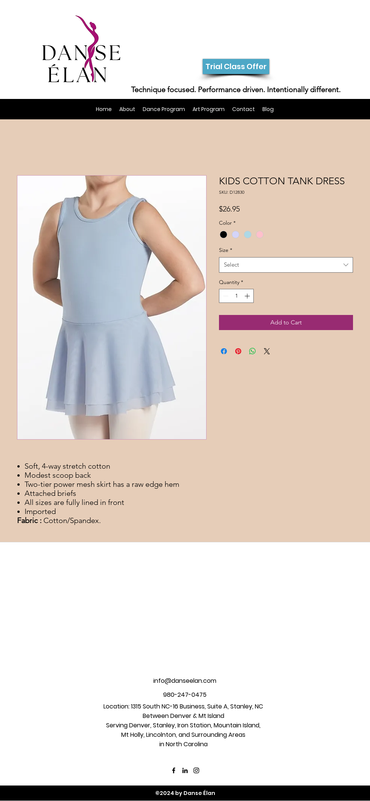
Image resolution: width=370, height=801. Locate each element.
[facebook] (173, 770)
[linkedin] (185, 770)
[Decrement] (225, 295)
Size (225, 250)
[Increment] (248, 295)
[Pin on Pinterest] (238, 351)
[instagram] (196, 770)
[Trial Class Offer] (236, 66)
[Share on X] (266, 351)
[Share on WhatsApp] (252, 351)
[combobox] (286, 265)
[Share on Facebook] (223, 351)
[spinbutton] (236, 295)
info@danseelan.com (184, 680)
